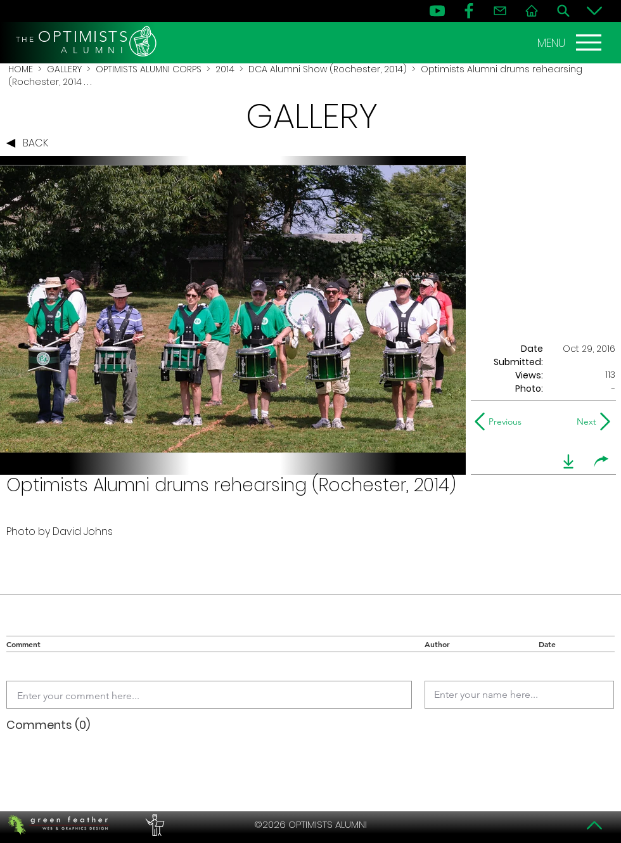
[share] (601, 461)
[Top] (594, 825)
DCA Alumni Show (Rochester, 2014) (327, 69)
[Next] (584, 421)
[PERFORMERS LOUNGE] (153, 824)
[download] (568, 461)
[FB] (469, 11)
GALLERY (64, 69)
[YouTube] (437, 11)
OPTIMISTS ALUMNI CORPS (149, 69)
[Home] (531, 11)
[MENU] (571, 42)
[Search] (563, 11)
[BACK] (30, 143)
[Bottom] (594, 11)
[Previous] (501, 421)
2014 (224, 69)
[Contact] (500, 11)
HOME (20, 69)
